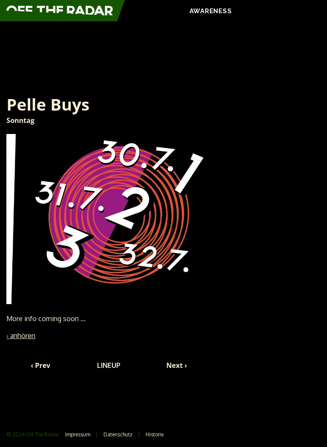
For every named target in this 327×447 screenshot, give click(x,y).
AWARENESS (210, 11)
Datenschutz (117, 434)
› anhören (20, 335)
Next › (176, 365)
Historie (155, 434)
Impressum (77, 434)
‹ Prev (40, 365)
